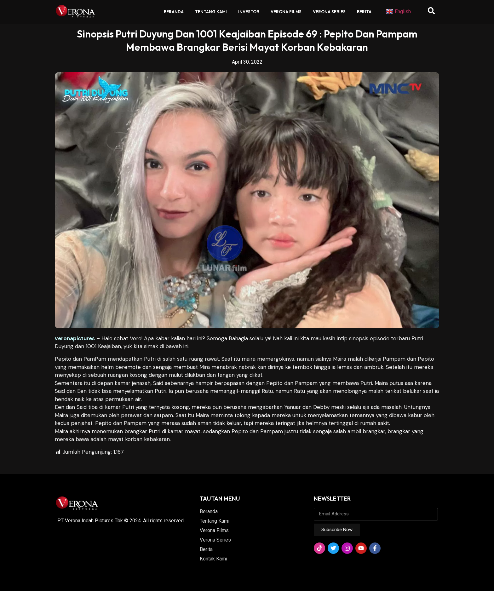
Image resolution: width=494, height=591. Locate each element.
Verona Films (286, 11)
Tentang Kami (211, 11)
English (398, 12)
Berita (364, 11)
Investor (248, 11)
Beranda (174, 11)
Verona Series (329, 11)
